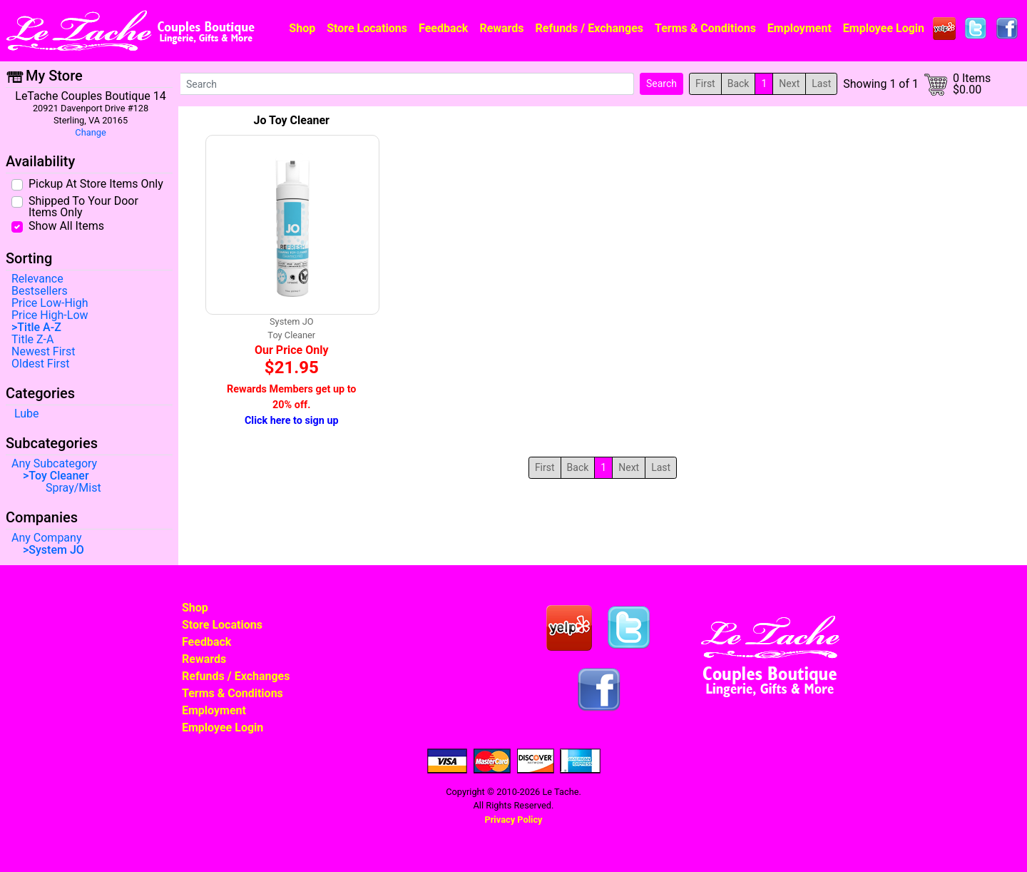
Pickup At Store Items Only (96, 183)
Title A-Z (39, 327)
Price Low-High (49, 303)
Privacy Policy (513, 819)
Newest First (43, 352)
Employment (799, 28)
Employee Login (883, 28)
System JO (56, 550)
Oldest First (40, 364)
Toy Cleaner (58, 476)
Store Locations (367, 28)
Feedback (443, 28)
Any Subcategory (54, 464)
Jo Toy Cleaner (291, 120)
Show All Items (66, 225)
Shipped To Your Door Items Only (83, 206)
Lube (26, 414)
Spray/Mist (73, 488)
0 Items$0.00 (972, 84)
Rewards (501, 28)
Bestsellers (39, 291)
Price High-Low (49, 315)
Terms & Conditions (705, 28)
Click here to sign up (292, 421)
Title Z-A (32, 339)
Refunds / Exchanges (589, 28)
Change (90, 132)
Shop (302, 28)
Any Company (46, 538)
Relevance (37, 279)
